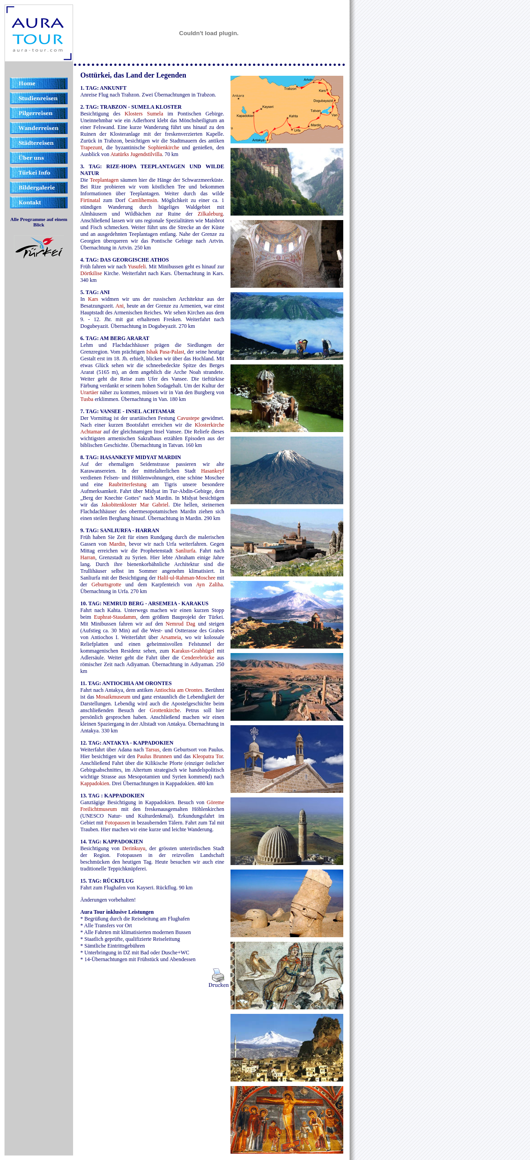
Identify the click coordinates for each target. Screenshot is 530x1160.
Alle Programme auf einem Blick (39, 221)
